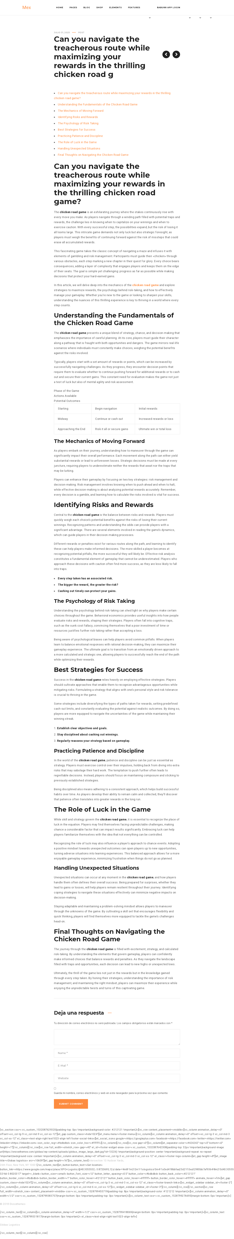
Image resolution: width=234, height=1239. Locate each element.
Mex (26, 7)
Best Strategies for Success (77, 129)
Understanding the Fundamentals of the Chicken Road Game (98, 104)
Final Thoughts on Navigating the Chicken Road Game (93, 154)
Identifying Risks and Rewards (78, 117)
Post (81, 32)
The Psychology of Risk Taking (78, 123)
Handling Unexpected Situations (79, 148)
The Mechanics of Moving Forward (81, 110)
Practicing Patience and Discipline (80, 136)
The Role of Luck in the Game (77, 142)
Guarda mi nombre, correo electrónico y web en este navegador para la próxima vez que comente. (111, 1093)
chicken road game (145, 285)
